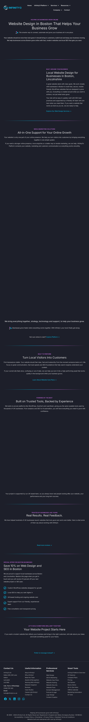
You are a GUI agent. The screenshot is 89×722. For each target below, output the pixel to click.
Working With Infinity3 (32, 683)
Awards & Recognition (32, 680)
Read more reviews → (44, 546)
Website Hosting (51, 683)
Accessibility (18, 718)
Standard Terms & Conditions (65, 718)
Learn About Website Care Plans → (44, 380)
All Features (71, 676)
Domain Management (53, 690)
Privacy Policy (48, 718)
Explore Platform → (53, 338)
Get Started (71, 683)
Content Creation (51, 698)
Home (29, 5)
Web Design (50, 676)
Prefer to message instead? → (44, 653)
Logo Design (50, 695)
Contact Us (28, 695)
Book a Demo (72, 685)
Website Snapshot (31, 685)
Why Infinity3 (29, 676)
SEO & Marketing (51, 678)
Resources (65, 5)
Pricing (70, 680)
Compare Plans (72, 678)
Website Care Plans (52, 681)
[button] (48, 5)
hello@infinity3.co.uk (10, 694)
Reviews (27, 688)
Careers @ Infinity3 (31, 693)
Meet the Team (30, 678)
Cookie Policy (29, 718)
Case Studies (29, 690)
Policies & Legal (51, 693)
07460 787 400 (8, 689)
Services (54, 5)
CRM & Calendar (73, 690)
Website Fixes (50, 688)
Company (56, 10)
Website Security (51, 685)
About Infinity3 (29, 673)
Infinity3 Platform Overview (76, 673)
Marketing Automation (75, 693)
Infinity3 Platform (40, 5)
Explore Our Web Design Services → (58, 111)
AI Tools (70, 695)
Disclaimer (38, 718)
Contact (67, 10)
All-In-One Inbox (73, 688)
